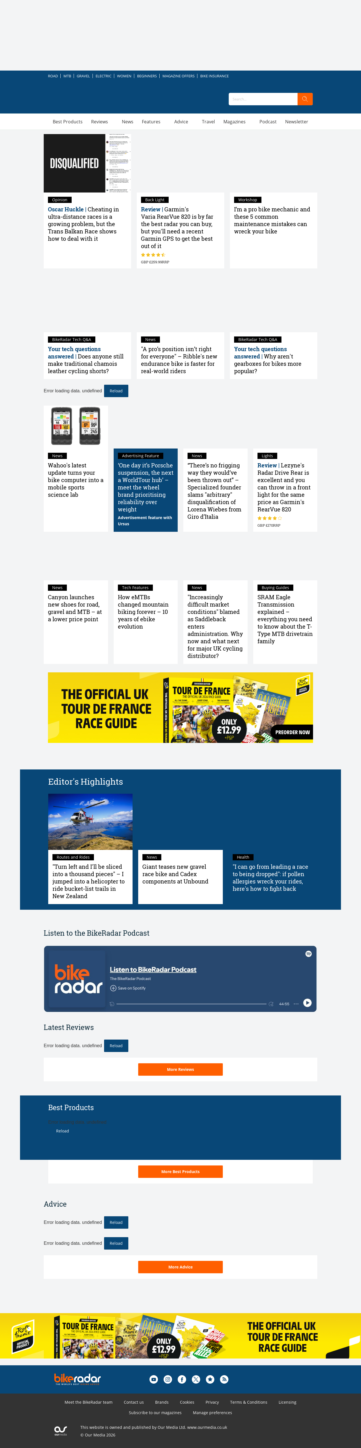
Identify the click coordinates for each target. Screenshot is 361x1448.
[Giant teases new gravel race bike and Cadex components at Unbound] (180, 822)
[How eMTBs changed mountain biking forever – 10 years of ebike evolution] (146, 558)
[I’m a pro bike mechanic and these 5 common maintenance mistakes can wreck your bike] (273, 163)
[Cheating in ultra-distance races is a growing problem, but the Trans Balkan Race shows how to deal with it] (87, 163)
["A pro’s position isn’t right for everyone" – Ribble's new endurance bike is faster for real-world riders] (180, 303)
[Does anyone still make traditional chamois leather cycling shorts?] (87, 303)
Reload (116, 390)
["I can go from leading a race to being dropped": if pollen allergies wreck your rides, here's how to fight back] (270, 822)
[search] (305, 99)
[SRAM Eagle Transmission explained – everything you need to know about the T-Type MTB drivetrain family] (285, 558)
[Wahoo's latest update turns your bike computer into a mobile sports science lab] (76, 427)
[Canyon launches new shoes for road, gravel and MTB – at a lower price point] (76, 558)
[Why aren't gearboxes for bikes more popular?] (273, 303)
